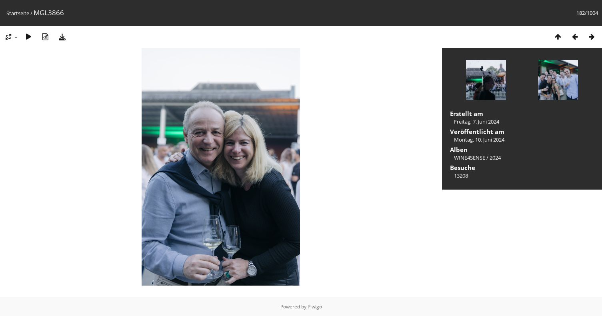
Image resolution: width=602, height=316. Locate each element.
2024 (495, 157)
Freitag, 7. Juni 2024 (476, 121)
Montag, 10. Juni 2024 (479, 139)
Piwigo (315, 306)
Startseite (17, 13)
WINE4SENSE (469, 157)
